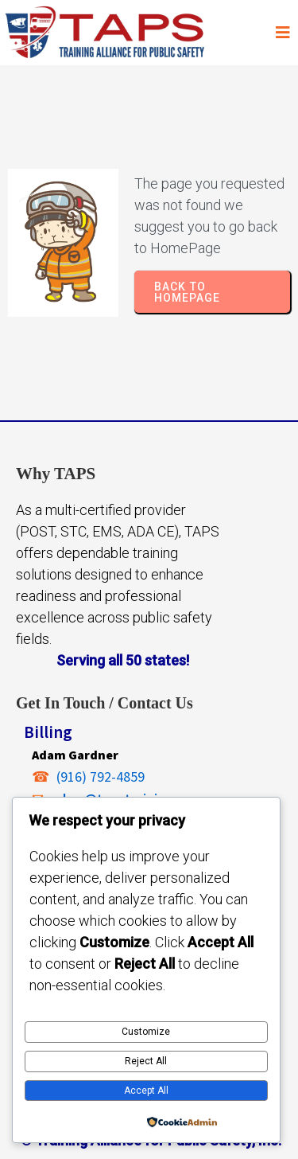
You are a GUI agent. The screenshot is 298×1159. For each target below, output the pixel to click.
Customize (146, 1031)
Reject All (146, 1061)
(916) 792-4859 (100, 776)
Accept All (146, 1090)
